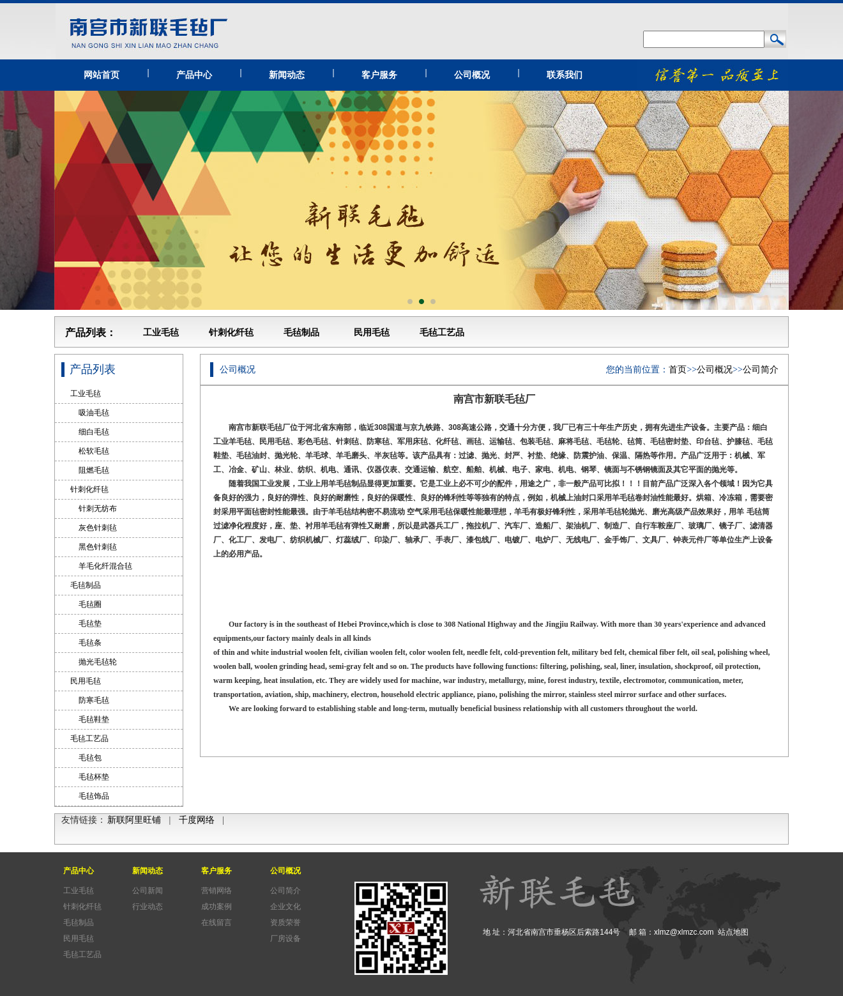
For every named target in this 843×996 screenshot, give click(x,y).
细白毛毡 (89, 431)
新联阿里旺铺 (134, 820)
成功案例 (216, 906)
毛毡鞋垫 (89, 719)
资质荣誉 (285, 922)
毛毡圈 (86, 604)
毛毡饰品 (89, 796)
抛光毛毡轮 (93, 661)
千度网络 (197, 820)
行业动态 (147, 906)
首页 (678, 369)
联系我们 (564, 75)
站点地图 (733, 932)
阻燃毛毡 (89, 470)
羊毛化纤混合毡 (101, 566)
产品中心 (194, 75)
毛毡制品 (301, 332)
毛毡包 (86, 757)
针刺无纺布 (93, 508)
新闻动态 (287, 75)
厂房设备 (285, 938)
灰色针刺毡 (93, 527)
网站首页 (101, 75)
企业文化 (285, 906)
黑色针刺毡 (93, 546)
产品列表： (90, 332)
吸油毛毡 (89, 412)
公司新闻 (147, 890)
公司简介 (760, 369)
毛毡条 (86, 642)
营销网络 (216, 890)
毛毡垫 (86, 623)
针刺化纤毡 (231, 332)
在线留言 (216, 922)
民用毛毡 (372, 332)
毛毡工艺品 (442, 332)
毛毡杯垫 (89, 776)
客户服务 (379, 75)
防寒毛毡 (89, 700)
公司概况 (472, 75)
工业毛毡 (161, 332)
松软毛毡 (89, 451)
